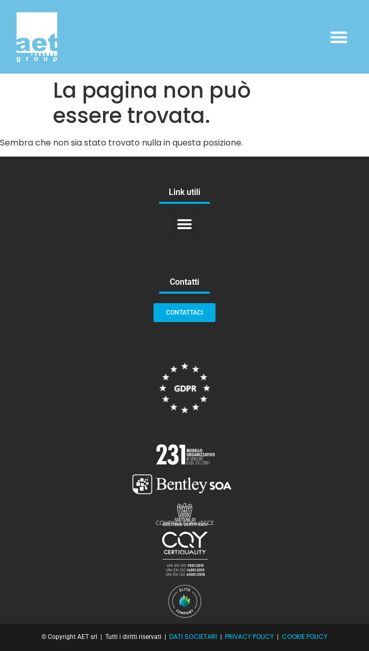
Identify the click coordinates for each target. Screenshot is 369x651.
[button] (339, 37)
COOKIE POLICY (304, 636)
